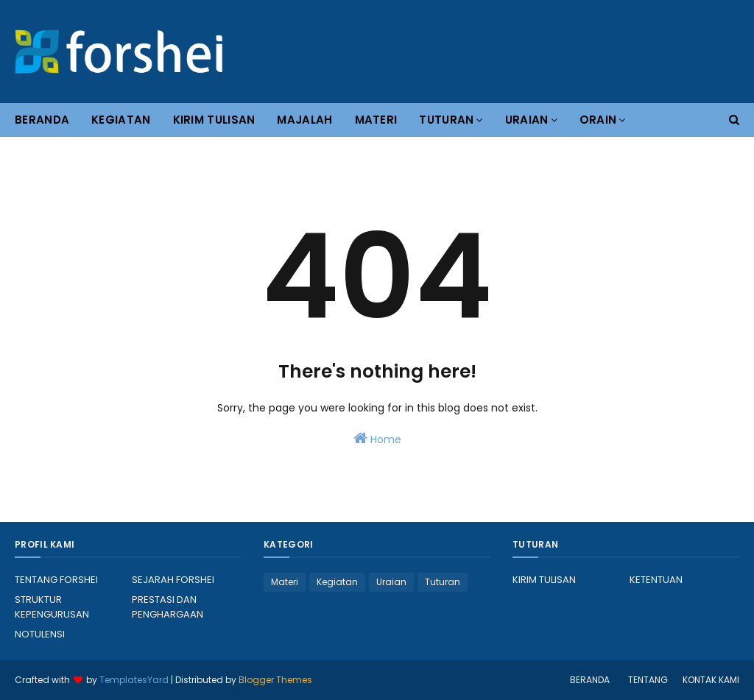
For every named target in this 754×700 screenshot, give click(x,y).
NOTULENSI (40, 634)
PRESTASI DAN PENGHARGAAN (167, 607)
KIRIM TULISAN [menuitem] (214, 119)
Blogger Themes (275, 680)
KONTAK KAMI (711, 680)
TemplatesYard (134, 680)
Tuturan (442, 582)
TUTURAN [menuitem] (446, 119)
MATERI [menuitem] (376, 119)
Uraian (391, 582)
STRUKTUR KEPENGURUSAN (52, 607)
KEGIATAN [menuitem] (120, 119)
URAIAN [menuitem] (527, 119)
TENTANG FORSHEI (56, 580)
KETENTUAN (656, 580)
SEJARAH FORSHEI (173, 580)
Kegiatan (337, 582)
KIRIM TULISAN (544, 580)
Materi (284, 582)
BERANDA (590, 680)
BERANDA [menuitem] (42, 119)
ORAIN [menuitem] (598, 119)
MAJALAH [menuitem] (304, 119)
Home (377, 439)
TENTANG (648, 680)
